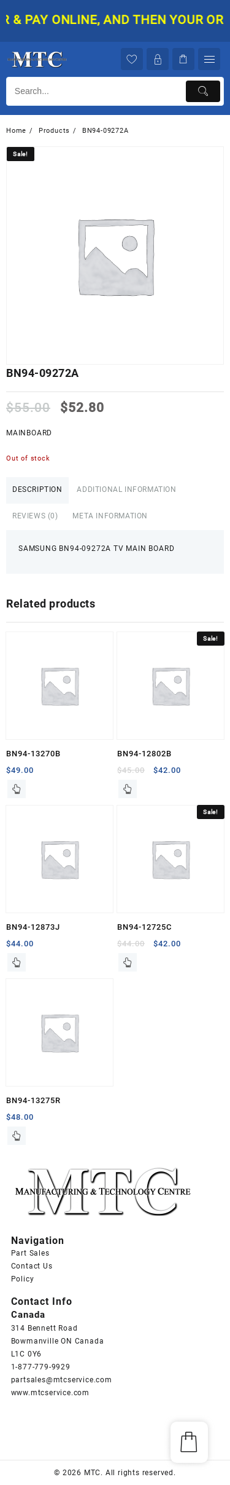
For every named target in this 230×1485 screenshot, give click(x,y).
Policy (22, 1279)
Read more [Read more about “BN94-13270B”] (16, 789)
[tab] (37, 490)
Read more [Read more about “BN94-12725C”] (127, 962)
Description (37, 489)
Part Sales (30, 1253)
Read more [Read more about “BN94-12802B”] (127, 789)
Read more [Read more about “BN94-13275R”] (16, 1136)
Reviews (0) (35, 516)
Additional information (126, 489)
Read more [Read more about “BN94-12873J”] (16, 962)
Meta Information (110, 516)
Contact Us (32, 1266)
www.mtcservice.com (50, 1392)
